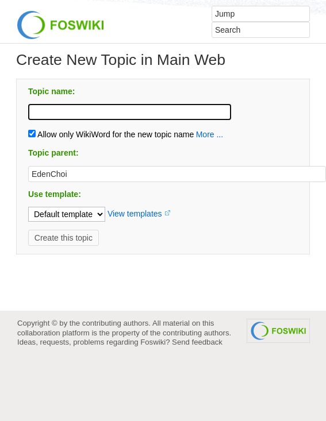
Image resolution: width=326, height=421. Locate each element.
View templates (135, 213)
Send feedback (197, 342)
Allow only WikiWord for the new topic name (111, 134)
